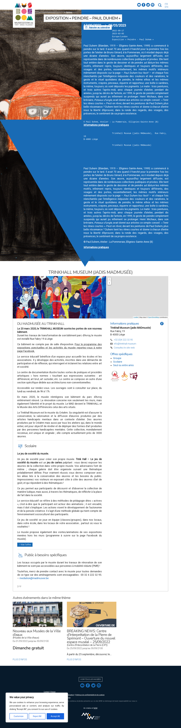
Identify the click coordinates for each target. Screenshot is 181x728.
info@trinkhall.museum (125, 343)
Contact (46, 692)
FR (166, 4)
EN (166, 7)
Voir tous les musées (90, 679)
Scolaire (117, 361)
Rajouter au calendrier (97, 27)
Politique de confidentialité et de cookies (89, 695)
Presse (52, 692)
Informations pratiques (96, 125)
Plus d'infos (20, 659)
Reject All (37, 716)
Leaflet (136, 317)
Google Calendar (92, 156)
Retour (67, 12)
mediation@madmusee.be (34, 578)
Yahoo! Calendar (91, 165)
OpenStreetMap (153, 317)
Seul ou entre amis (123, 365)
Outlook (87, 159)
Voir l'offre (25, 544)
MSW (95, 708)
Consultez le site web (124, 347)
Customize (18, 716)
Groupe (117, 358)
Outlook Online (91, 162)
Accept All (55, 716)
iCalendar (88, 154)
